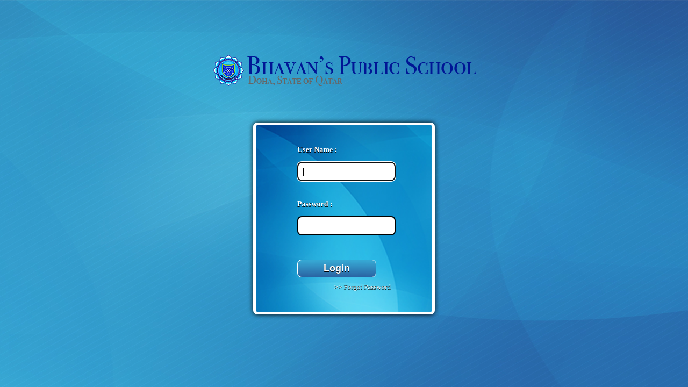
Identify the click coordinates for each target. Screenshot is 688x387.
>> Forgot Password (361, 287)
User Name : (317, 150)
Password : (315, 204)
